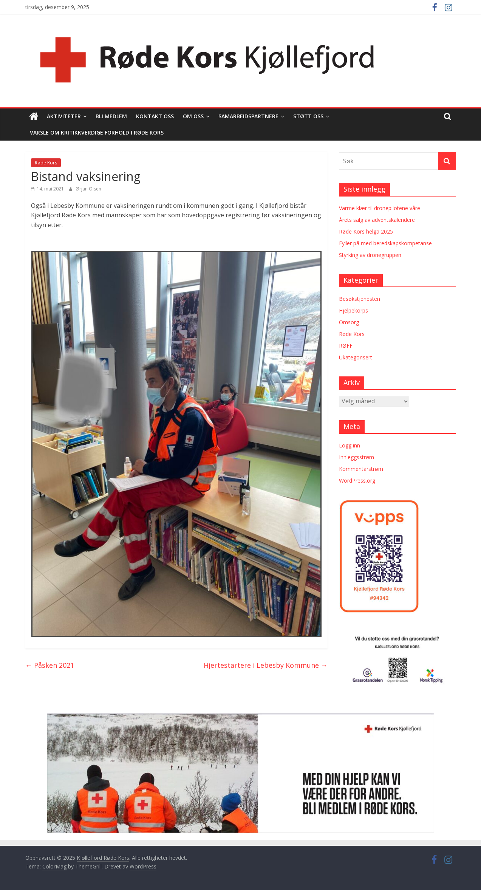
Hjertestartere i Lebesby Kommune (266, 665)
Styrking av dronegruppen (370, 254)
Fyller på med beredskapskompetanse (385, 243)
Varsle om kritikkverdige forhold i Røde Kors (97, 132)
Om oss (193, 116)
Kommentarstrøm (361, 468)
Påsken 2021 (49, 665)
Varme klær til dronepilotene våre (379, 208)
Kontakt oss (155, 116)
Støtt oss (308, 116)
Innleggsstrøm (356, 457)
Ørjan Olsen (88, 189)
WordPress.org (357, 480)
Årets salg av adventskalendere (377, 219)
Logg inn (349, 445)
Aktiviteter (64, 116)
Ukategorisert (355, 357)
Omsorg (349, 322)
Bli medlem (111, 116)
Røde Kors (46, 162)
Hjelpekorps (353, 310)
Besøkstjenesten (359, 298)
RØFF (346, 345)
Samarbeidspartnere (248, 116)
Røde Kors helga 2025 (366, 231)
